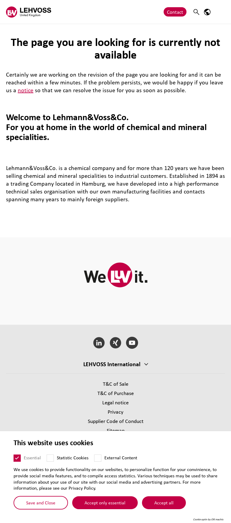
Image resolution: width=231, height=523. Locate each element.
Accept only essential (105, 505)
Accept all (164, 505)
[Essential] (17, 460)
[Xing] (115, 343)
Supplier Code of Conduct (115, 421)
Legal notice (115, 402)
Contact (175, 12)
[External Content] (97, 460)
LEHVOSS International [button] (111, 364)
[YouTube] (132, 343)
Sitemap (116, 430)
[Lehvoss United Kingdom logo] (28, 12)
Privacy (115, 412)
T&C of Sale (115, 384)
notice (25, 90)
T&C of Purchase (115, 393)
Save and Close (40, 505)
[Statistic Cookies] (50, 460)
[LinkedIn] (99, 343)
